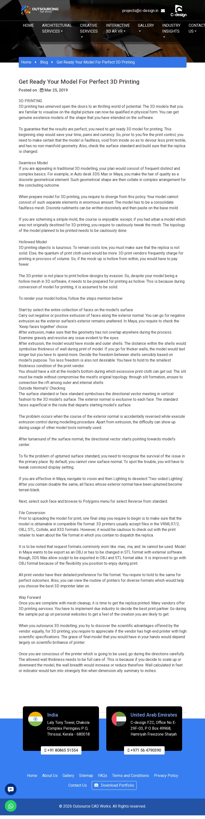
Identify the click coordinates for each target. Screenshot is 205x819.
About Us (50, 777)
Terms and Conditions (130, 777)
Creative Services (89, 28)
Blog (44, 62)
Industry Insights (171, 28)
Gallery (146, 25)
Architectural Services (57, 28)
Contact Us (77, 787)
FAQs (102, 777)
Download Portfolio (114, 787)
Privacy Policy (166, 777)
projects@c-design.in (143, 10)
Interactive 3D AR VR (118, 28)
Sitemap (86, 777)
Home (28, 25)
